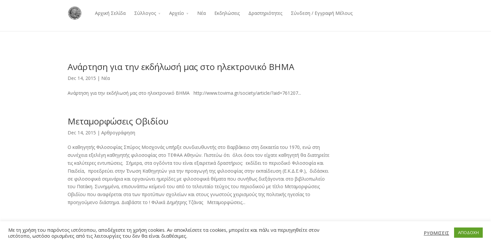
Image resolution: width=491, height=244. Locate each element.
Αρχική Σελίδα (110, 13)
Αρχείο (176, 13)
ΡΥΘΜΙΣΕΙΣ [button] (436, 233)
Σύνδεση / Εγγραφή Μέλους (322, 13)
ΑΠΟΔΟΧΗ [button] (468, 232)
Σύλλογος (145, 13)
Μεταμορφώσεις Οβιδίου (118, 121)
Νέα (201, 13)
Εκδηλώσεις (227, 13)
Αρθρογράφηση (118, 132)
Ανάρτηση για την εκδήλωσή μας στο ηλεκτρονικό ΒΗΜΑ (181, 67)
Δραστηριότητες (265, 13)
